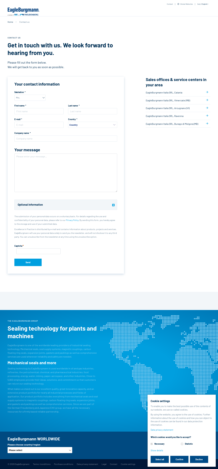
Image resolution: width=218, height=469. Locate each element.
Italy (199, 4)
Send (28, 262)
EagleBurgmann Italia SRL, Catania (164, 92)
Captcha (18, 246)
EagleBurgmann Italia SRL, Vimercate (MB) (168, 100)
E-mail (17, 119)
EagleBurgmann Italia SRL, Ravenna (164, 115)
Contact (170, 4)
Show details (157, 450)
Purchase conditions (63, 464)
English (204, 4)
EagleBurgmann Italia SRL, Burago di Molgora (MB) (172, 123)
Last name (73, 105)
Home (10, 22)
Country (72, 119)
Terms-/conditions (42, 464)
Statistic (189, 443)
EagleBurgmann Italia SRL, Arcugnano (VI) (168, 108)
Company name (21, 133)
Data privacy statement (87, 464)
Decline (199, 459)
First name (19, 105)
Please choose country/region (24, 444)
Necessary (159, 443)
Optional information (30, 204)
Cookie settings (128, 464)
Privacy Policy (72, 220)
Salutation (19, 92)
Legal (104, 464)
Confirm (179, 459)
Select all (159, 459)
